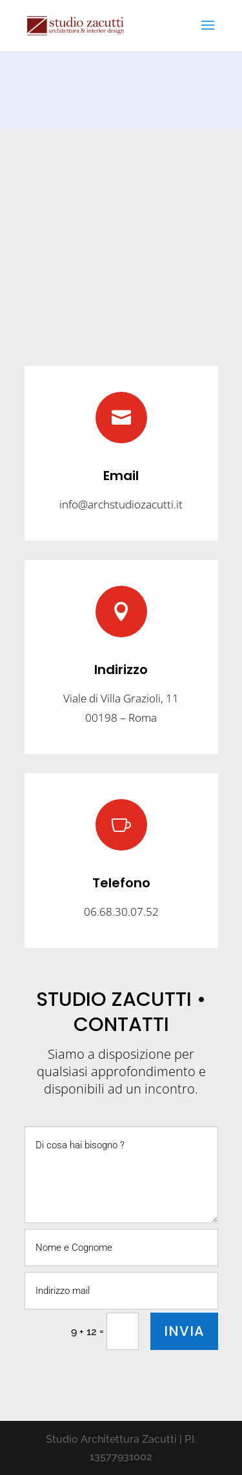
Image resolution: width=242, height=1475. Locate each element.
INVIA (184, 1331)
